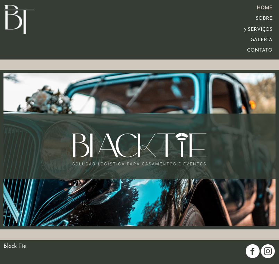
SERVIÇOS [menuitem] (260, 29)
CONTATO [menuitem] (259, 50)
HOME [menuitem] (264, 8)
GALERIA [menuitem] (261, 40)
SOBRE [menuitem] (264, 18)
